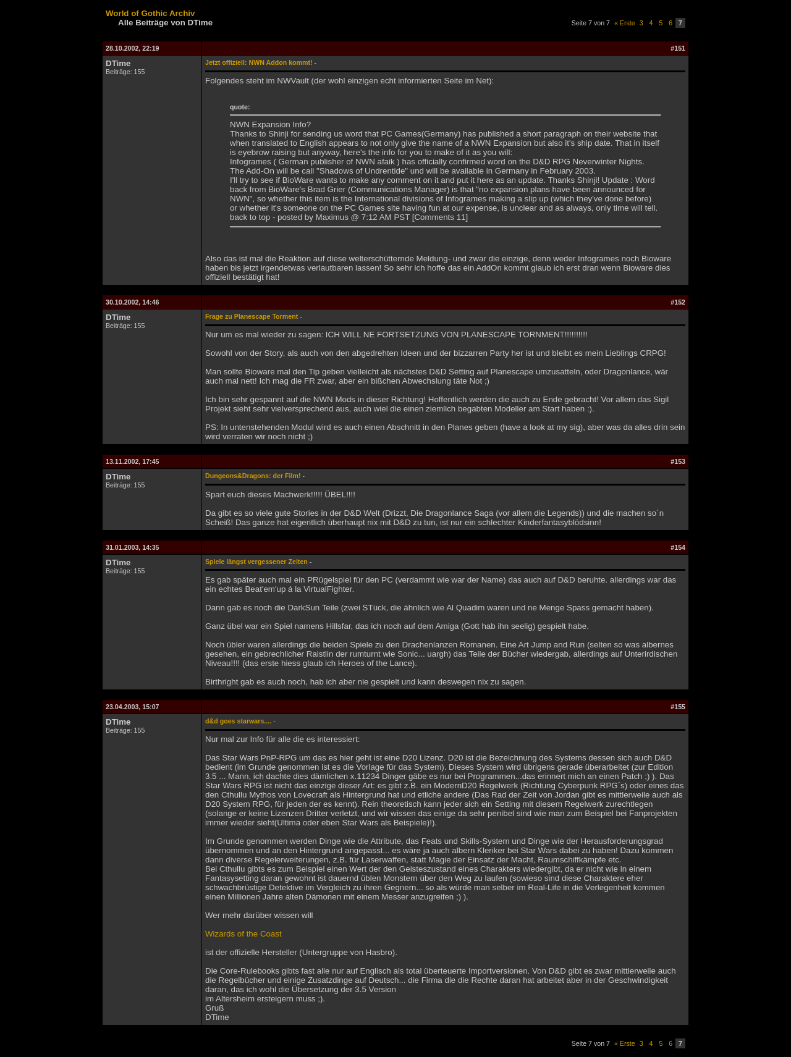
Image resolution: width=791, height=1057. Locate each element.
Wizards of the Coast (243, 933)
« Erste (624, 23)
